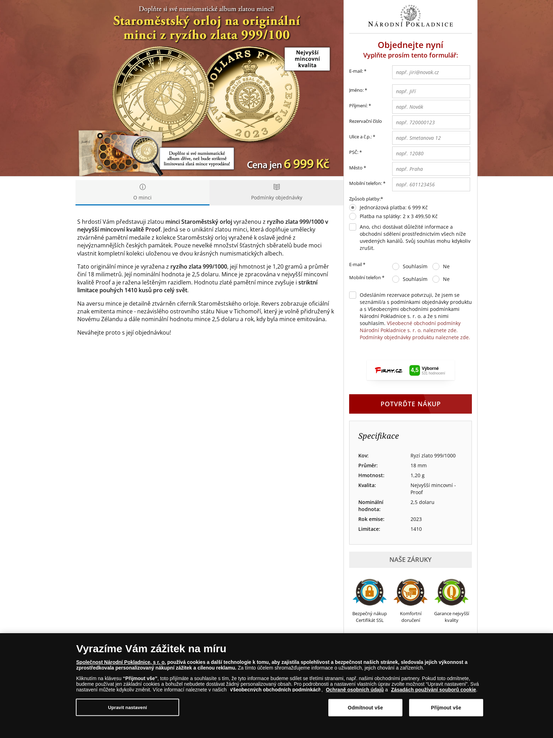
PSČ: (353, 152)
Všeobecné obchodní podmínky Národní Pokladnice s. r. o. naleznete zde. (410, 327)
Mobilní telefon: (365, 183)
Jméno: (356, 90)
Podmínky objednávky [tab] (276, 192)
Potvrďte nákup (411, 404)
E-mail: (357, 71)
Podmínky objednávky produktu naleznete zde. (415, 337)
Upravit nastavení (127, 707)
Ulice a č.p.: (360, 136)
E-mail (357, 264)
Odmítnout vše (365, 707)
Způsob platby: (365, 199)
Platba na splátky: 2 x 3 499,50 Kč (399, 216)
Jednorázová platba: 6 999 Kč (394, 207)
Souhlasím (415, 266)
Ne (446, 266)
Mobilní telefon (366, 277)
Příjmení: (358, 105)
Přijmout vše (446, 707)
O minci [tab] (142, 192)
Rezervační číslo (365, 121)
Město (356, 167)
